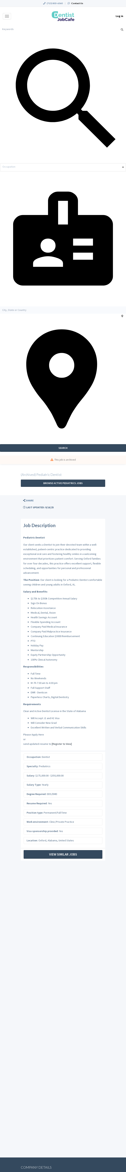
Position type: (35, 812)
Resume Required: (37, 803)
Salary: (31, 775)
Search (63, 448)
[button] (28, 500)
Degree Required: (36, 794)
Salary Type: (34, 784)
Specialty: (32, 766)
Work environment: (38, 821)
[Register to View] (62, 744)
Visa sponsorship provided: (42, 831)
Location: (32, 840)
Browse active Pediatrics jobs (63, 483)
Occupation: (34, 757)
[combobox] (63, 167)
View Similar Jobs (63, 854)
